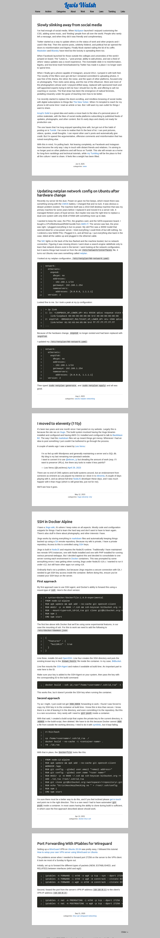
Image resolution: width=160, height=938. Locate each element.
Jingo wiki (50, 526)
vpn (78, 912)
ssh (89, 815)
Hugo (62, 431)
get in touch (115, 796)
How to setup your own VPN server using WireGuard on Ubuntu (67, 849)
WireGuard (54, 846)
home (37, 11)
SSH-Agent (62, 664)
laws (101, 11)
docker (81, 815)
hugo (79, 496)
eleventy (101, 474)
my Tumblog (93, 153)
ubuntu (77, 397)
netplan (83, 253)
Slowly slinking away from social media (69, 25)
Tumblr (53, 130)
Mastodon (42, 51)
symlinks (97, 722)
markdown (63, 437)
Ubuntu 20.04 (74, 846)
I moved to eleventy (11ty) (59, 422)
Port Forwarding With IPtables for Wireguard (74, 840)
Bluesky (55, 51)
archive (48, 11)
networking (90, 397)
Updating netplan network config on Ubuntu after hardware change (78, 193)
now (92, 11)
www (85, 166)
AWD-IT (84, 224)
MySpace (79, 30)
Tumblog (112, 11)
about (73, 11)
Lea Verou (80, 445)
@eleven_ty (71, 458)
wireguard (84, 912)
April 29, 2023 (74, 466)
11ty (90, 496)
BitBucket (116, 659)
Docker (74, 557)
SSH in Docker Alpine (54, 520)
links (123, 11)
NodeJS (77, 477)
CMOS (65, 204)
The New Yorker (80, 102)
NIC (43, 241)
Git (56, 540)
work (83, 11)
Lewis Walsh (80, 5)
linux (86, 815)
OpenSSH (67, 656)
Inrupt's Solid (43, 113)
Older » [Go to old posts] (124, 928)
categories (61, 11)
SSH (81, 543)
